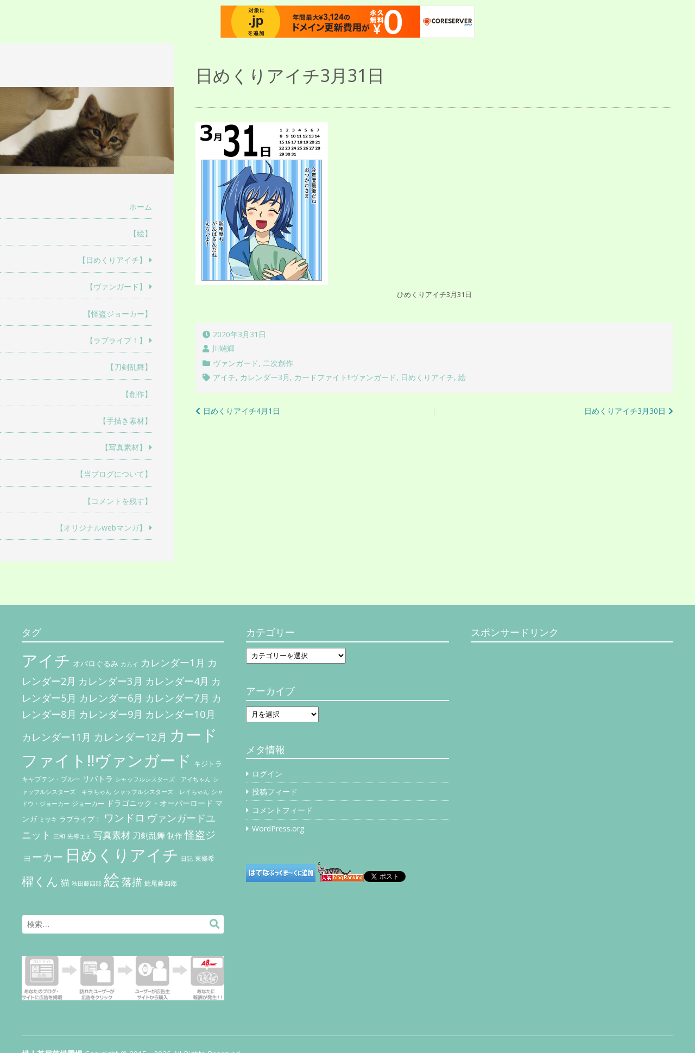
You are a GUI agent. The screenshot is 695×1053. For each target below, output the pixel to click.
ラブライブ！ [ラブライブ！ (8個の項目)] (80, 819)
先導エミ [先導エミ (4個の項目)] (79, 836)
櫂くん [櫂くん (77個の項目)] (40, 881)
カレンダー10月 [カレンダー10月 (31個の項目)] (180, 714)
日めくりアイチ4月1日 (241, 411)
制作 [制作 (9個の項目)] (174, 836)
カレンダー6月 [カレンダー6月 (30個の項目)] (111, 697)
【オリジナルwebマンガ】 (101, 527)
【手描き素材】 (125, 420)
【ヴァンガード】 (116, 286)
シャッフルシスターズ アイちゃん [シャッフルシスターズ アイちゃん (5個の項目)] (163, 779)
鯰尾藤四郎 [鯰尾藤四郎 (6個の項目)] (160, 883)
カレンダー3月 (265, 377)
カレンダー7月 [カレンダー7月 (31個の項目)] (177, 697)
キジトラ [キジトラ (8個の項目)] (208, 763)
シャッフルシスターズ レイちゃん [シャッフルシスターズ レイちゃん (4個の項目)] (161, 792)
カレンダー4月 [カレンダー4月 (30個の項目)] (177, 681)
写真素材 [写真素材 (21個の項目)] (111, 835)
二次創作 (278, 363)
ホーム (140, 206)
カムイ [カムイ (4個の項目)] (129, 664)
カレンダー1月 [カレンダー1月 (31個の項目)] (173, 662)
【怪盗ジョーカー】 (118, 313)
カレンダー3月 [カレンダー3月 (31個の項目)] (110, 681)
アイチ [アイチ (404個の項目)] (46, 660)
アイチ (224, 377)
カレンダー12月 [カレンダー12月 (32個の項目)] (130, 736)
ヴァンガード (235, 363)
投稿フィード (275, 791)
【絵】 (140, 233)
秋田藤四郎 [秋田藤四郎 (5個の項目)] (87, 883)
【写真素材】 (124, 447)
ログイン (267, 773)
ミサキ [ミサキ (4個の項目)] (48, 819)
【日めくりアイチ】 (112, 260)
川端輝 (223, 348)
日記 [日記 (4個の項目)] (187, 858)
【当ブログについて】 (114, 474)
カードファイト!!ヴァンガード (345, 377)
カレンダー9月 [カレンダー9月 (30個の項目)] (111, 714)
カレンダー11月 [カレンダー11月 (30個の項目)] (56, 736)
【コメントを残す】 (118, 501)
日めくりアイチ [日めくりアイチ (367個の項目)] (122, 854)
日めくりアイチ (427, 377)
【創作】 (137, 394)
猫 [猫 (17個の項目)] (65, 882)
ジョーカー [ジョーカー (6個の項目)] (88, 803)
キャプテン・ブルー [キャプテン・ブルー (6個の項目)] (51, 779)
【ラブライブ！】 (116, 340)
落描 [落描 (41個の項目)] (132, 881)
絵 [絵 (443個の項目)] (111, 880)
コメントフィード (282, 810)
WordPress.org (278, 828)
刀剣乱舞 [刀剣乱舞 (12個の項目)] (148, 835)
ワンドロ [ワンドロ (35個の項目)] (124, 818)
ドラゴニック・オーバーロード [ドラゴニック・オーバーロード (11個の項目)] (159, 803)
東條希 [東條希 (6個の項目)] (204, 858)
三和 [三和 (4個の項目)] (59, 836)
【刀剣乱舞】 (129, 367)
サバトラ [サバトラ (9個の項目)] (98, 779)
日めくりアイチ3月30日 (625, 411)
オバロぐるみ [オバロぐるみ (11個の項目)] (95, 663)
